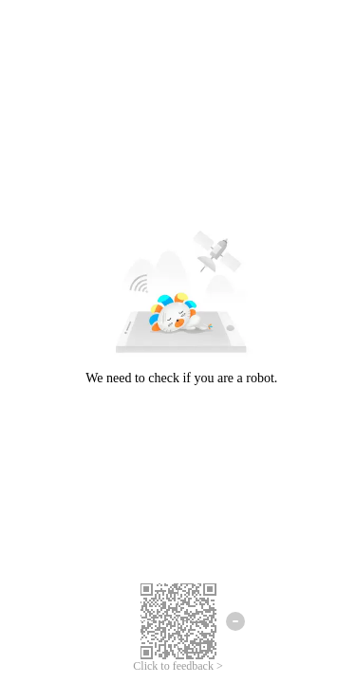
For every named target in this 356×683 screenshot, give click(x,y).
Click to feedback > (177, 666)
